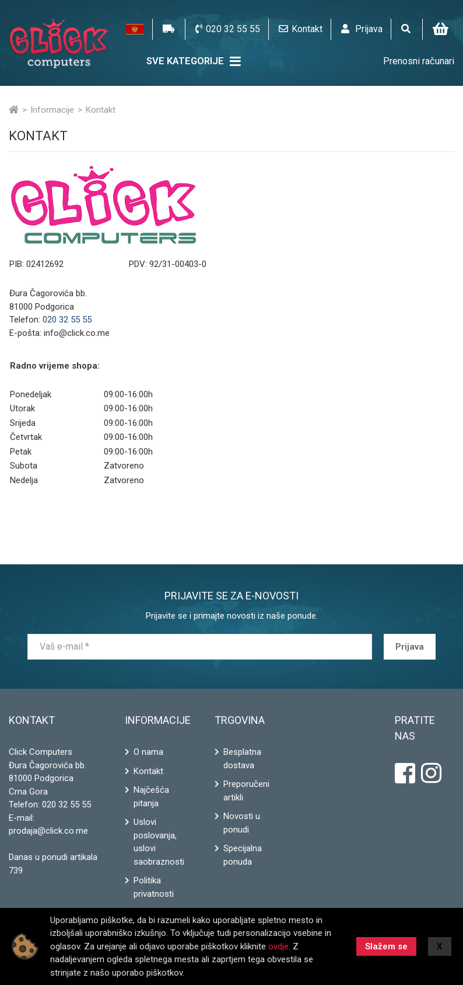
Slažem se (386, 946)
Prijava (409, 646)
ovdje (278, 946)
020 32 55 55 (66, 804)
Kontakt (148, 771)
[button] (134, 29)
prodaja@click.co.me (48, 831)
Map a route (356, 339)
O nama (148, 752)
